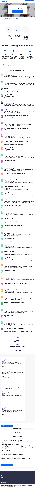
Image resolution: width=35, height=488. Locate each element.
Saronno (17, 340)
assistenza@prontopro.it (4, 482)
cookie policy (18, 485)
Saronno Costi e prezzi (17, 351)
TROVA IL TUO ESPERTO (17, 11)
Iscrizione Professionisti (29, 1)
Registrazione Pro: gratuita (17, 428)
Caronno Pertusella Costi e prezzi (17, 349)
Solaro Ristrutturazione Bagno (17, 436)
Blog (1, 475)
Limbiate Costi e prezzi (17, 350)
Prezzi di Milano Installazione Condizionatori (17, 346)
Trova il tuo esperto (6, 425)
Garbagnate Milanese (17, 341)
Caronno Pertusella (17, 337)
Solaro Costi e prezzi (17, 347)
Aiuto (1, 474)
